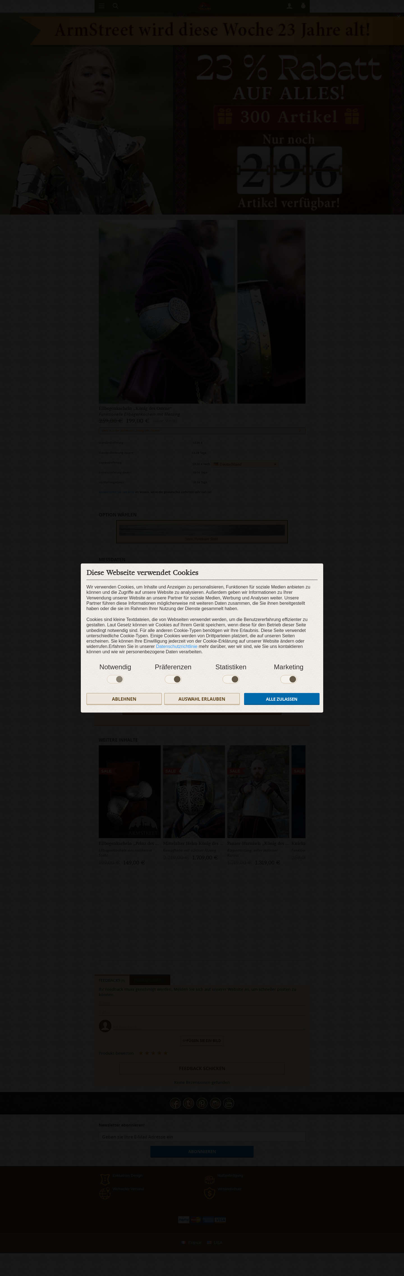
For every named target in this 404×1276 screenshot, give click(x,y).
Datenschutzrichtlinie (177, 646)
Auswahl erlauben (201, 699)
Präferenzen (173, 666)
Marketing (288, 666)
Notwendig (115, 666)
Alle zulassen (281, 699)
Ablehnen (124, 699)
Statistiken (231, 666)
